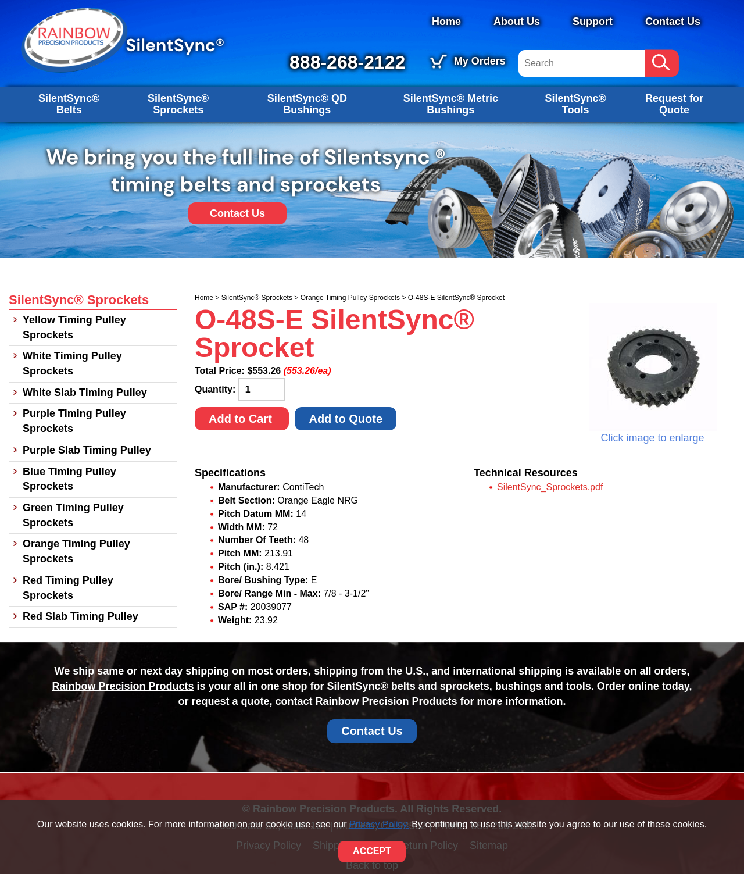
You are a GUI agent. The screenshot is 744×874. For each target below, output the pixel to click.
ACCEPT (372, 851)
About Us (516, 21)
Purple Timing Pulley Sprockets (74, 421)
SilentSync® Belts (68, 104)
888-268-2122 (347, 62)
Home (446, 21)
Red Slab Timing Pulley (80, 616)
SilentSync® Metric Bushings (450, 104)
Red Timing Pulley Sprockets (68, 588)
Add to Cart (242, 418)
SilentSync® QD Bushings (307, 104)
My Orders (480, 61)
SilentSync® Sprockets (178, 104)
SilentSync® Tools (575, 104)
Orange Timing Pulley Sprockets (350, 298)
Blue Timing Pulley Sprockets (69, 479)
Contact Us (672, 21)
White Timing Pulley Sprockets (72, 363)
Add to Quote (345, 418)
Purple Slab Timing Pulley (87, 450)
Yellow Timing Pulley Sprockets (74, 327)
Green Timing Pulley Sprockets (73, 515)
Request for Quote (674, 104)
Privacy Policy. (379, 824)
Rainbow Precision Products (123, 686)
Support (593, 21)
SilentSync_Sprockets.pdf (550, 487)
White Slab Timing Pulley (85, 392)
